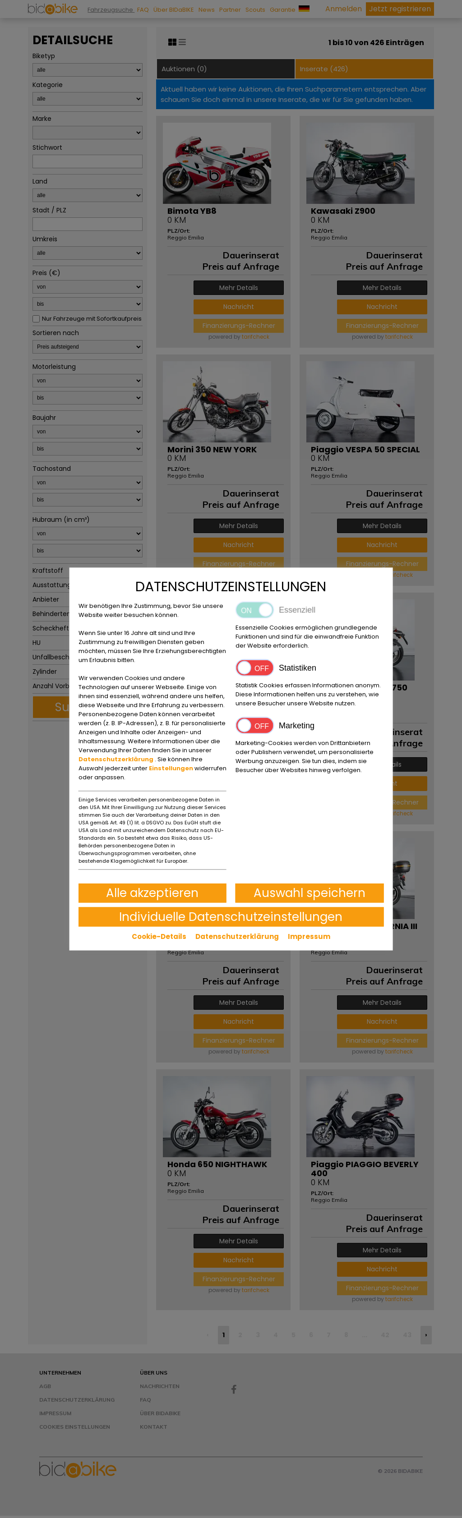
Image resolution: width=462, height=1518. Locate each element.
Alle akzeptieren (152, 893)
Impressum (309, 936)
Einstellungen (171, 768)
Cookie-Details (159, 936)
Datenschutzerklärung (117, 759)
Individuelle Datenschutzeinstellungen (230, 917)
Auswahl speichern (309, 893)
